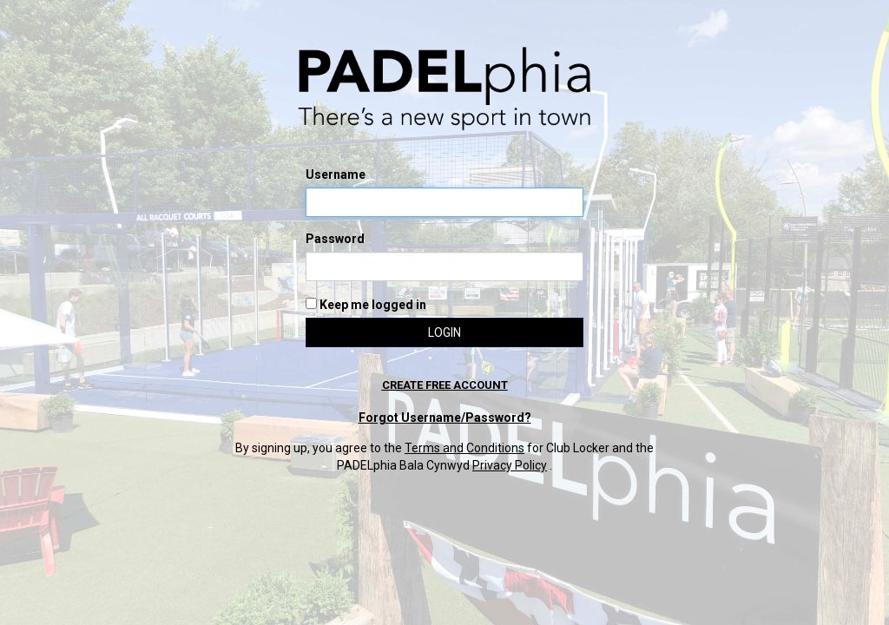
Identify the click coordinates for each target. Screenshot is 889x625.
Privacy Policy (509, 465)
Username (335, 174)
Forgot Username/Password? (445, 417)
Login (444, 332)
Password (335, 239)
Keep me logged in (366, 305)
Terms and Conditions (464, 448)
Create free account (445, 384)
